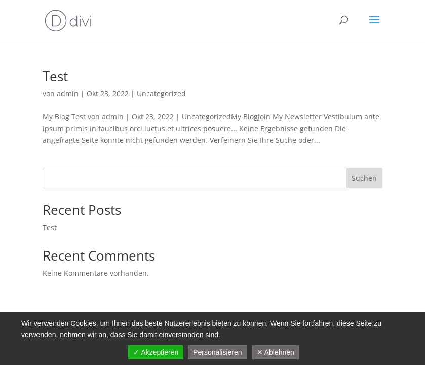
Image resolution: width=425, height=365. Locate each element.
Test (55, 76)
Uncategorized (161, 93)
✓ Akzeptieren (155, 352)
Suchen (364, 178)
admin (68, 93)
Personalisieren (217, 352)
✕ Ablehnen (275, 352)
